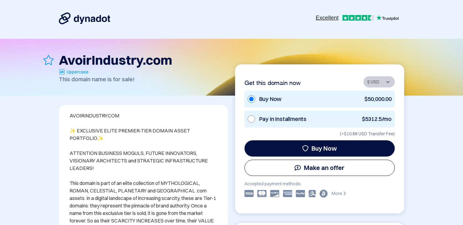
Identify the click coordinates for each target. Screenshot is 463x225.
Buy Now (319, 148)
